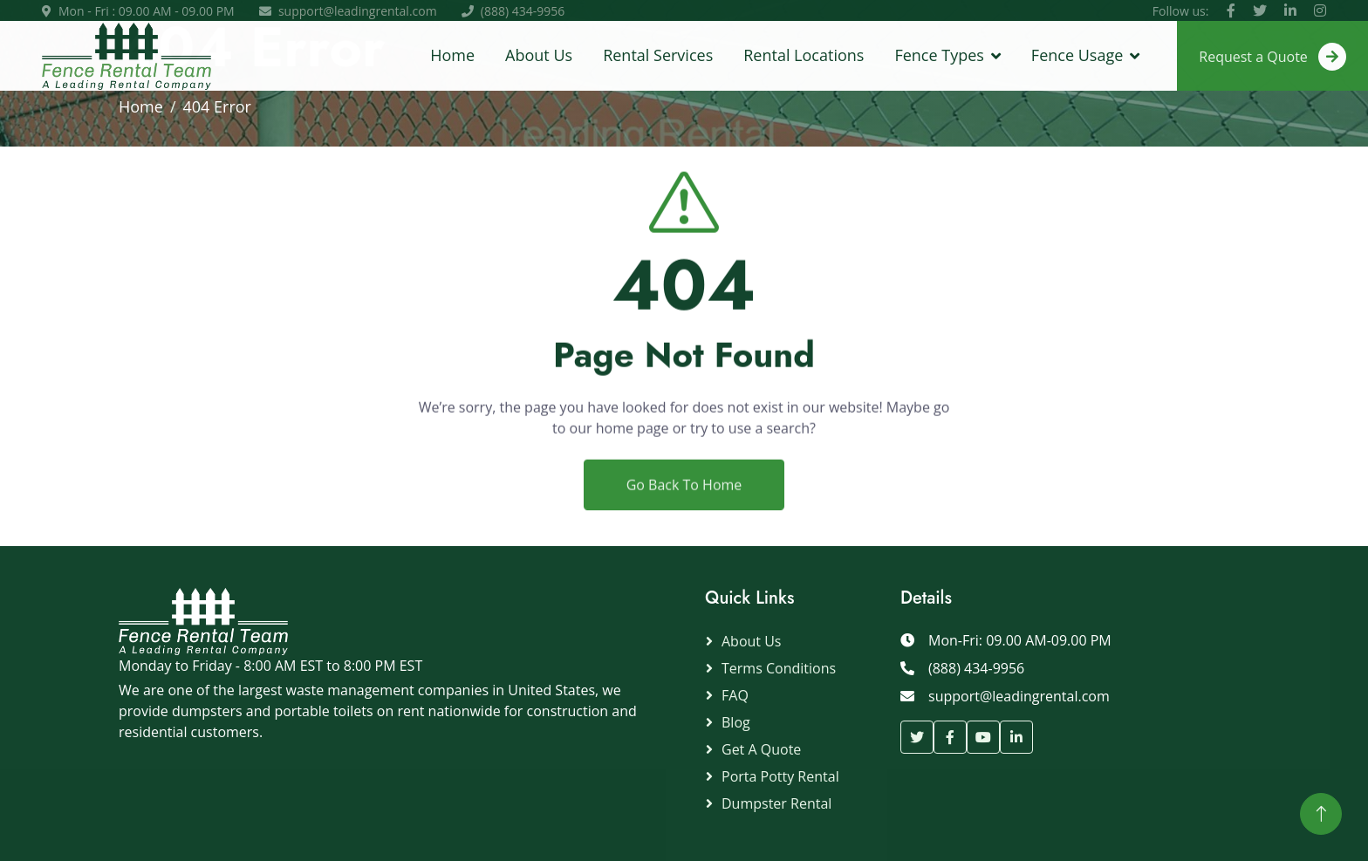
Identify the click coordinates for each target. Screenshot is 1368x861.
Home (452, 54)
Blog (736, 722)
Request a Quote (1272, 57)
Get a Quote (761, 749)
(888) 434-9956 (522, 11)
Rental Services (658, 54)
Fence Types (938, 54)
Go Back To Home (684, 494)
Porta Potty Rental (780, 776)
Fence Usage (1077, 54)
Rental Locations (803, 54)
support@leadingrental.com (357, 11)
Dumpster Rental (776, 803)
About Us (538, 54)
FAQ (735, 695)
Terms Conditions (779, 668)
